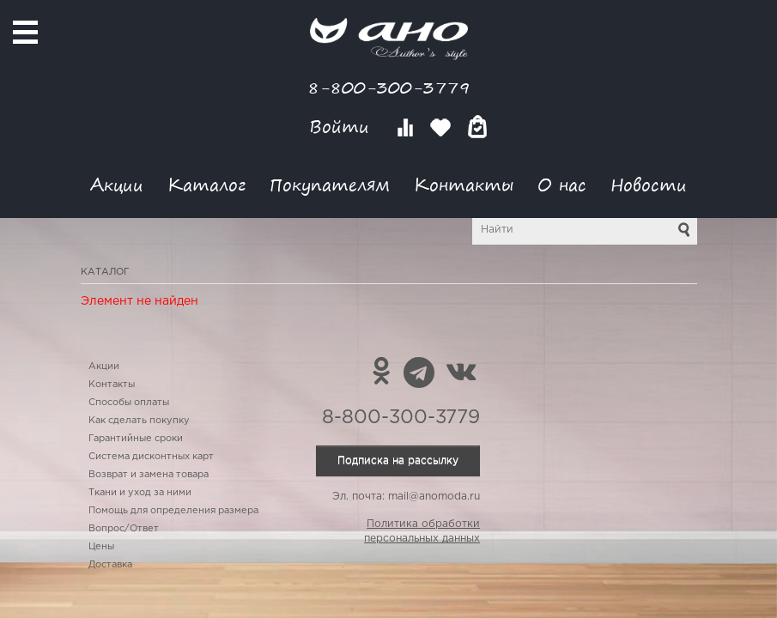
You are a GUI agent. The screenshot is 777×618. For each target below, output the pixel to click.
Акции (116, 184)
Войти (342, 126)
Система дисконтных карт (151, 456)
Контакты (463, 184)
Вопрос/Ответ (123, 528)
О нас (561, 184)
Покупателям (330, 184)
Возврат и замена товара (148, 474)
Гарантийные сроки (135, 438)
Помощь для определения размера (173, 510)
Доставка (110, 564)
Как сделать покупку (139, 420)
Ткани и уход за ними (139, 492)
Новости (648, 184)
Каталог (206, 184)
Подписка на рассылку (397, 460)
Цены (101, 546)
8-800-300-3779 (388, 87)
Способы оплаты (128, 402)
